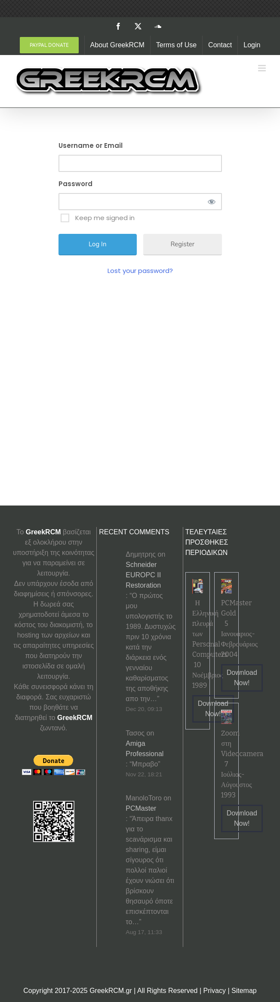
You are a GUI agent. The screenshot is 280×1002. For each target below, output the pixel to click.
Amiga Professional (144, 748)
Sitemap (244, 990)
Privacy (214, 990)
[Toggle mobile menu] (262, 68)
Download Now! (213, 708)
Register (182, 244)
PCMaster (141, 808)
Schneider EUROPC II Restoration (143, 575)
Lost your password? (140, 270)
